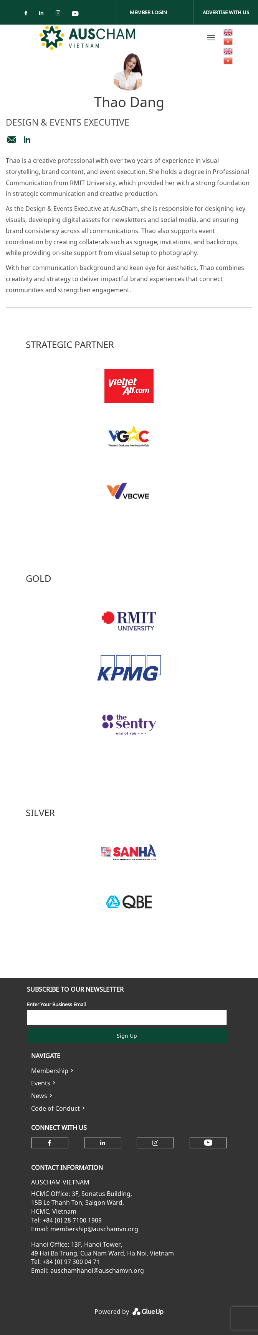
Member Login (148, 12)
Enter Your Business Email (56, 1004)
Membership (49, 1071)
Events (40, 1083)
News (39, 1096)
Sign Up (127, 1035)
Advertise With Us (226, 12)
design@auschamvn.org (11, 140)
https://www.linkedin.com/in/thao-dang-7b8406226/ (27, 140)
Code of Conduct (55, 1108)
